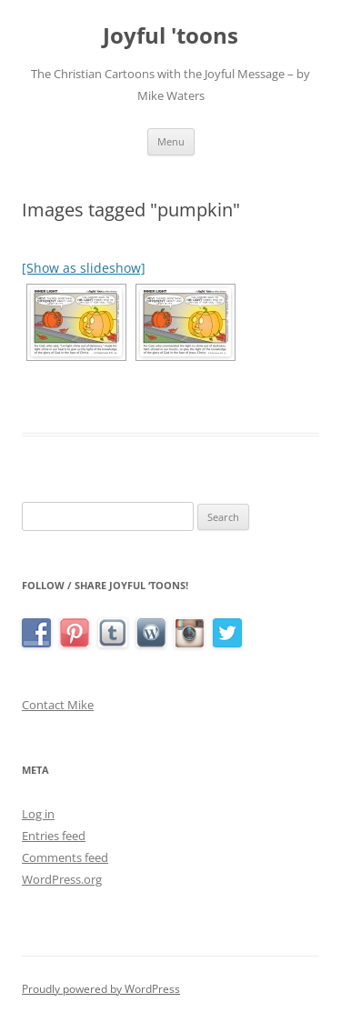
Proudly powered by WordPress (101, 989)
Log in (38, 814)
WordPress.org (62, 879)
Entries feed (53, 835)
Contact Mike (58, 704)
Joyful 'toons (170, 36)
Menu (171, 141)
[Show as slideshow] (83, 267)
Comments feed (65, 857)
